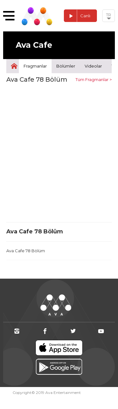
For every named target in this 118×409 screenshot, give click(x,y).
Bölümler (65, 65)
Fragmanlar (35, 65)
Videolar (93, 65)
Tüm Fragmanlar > (94, 79)
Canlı (77, 16)
